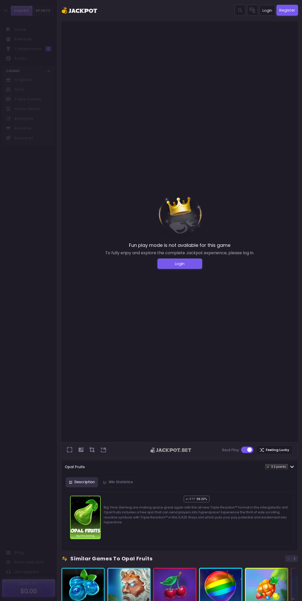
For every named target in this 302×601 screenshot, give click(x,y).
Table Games (23, 99)
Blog (14, 552)
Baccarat (19, 138)
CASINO (21, 11)
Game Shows (23, 108)
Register (287, 10)
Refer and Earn (25, 562)
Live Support (22, 571)
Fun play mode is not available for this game (179, 245)
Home (16, 29)
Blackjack (20, 118)
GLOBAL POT (29, 583)
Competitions (28, 48)
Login (267, 10)
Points (16, 58)
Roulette (18, 128)
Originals (19, 79)
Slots (15, 89)
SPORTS (43, 10)
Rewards (19, 39)
